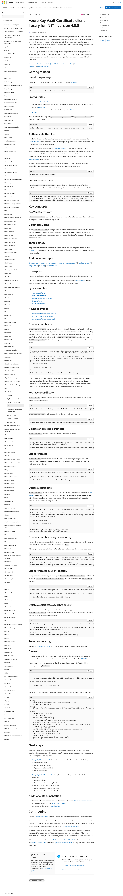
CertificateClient (34, 142)
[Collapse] (23, 13)
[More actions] (92, 14)
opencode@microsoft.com (63, 842)
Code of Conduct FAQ (38, 842)
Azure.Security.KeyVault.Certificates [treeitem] (15, 410)
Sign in (119, 2)
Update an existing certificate (42, 298)
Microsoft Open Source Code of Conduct (61, 840)
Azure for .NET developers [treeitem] (11, 25)
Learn (30, 14)
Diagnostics (32, 266)
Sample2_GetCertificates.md (41, 775)
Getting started (104, 18)
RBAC (71, 110)
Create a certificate (38, 293)
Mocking (42, 266)
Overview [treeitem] (8, 68)
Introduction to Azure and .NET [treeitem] (14, 32)
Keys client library (55, 806)
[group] (61, 128)
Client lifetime (50, 266)
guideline (32, 250)
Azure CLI (41, 107)
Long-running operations (67, 263)
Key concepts (104, 20)
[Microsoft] (3, 2)
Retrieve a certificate (39, 296)
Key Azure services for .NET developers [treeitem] (13, 36)
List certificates (37, 301)
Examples (102, 23)
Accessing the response (48, 263)
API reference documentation (63, 64)
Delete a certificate (38, 304)
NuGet (73, 82)
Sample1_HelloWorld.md (40, 760)
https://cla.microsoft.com (71, 826)
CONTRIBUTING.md (40, 817)
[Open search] (114, 2)
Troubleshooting (104, 25)
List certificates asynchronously (42, 316)
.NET (36, 14)
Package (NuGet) (45, 64)
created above (80, 280)
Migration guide (42, 66)
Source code (33, 64)
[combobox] (13, 16)
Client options (33, 263)
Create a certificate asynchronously (44, 314)
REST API (84, 659)
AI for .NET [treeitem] (7, 50)
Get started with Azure (113, 8)
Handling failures (83, 263)
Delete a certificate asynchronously (44, 319)
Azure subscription (41, 102)
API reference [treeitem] (8, 61)
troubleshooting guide (41, 646)
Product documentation (82, 64)
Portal (101, 8)
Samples (31, 66)
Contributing (103, 30)
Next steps (103, 28)
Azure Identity (33, 159)
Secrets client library (58, 803)
